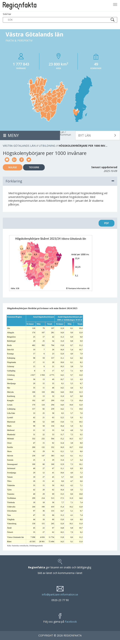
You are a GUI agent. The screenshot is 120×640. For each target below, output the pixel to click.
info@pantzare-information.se (60, 594)
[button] (97, 135)
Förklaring (60, 181)
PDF (106, 223)
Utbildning (47, 145)
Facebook (71, 621)
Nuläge (12, 167)
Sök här (60, 18)
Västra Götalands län (19, 145)
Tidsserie (34, 167)
